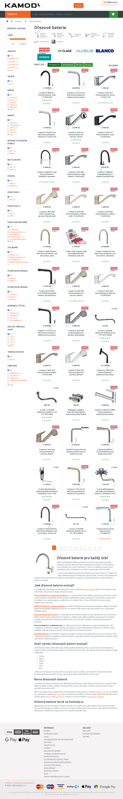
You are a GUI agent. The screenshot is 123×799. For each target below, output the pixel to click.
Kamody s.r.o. (21, 785)
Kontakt (47, 748)
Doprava (59, 14)
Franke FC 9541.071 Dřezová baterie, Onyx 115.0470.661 (105, 135)
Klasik (13, 278)
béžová (48, 697)
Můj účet (87, 731)
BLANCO (13, 68)
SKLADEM (113, 65)
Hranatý (14, 186)
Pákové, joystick (17, 257)
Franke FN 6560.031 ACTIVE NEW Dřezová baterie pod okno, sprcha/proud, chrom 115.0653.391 (105, 454)
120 (12, 339)
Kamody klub (49, 745)
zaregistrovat (113, 4)
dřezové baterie (90, 589)
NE (13, 151)
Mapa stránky (49, 768)
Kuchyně (18, 21)
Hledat (78, 5)
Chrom (14, 123)
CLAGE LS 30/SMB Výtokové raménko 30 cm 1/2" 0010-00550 (76, 531)
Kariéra (47, 731)
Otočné (14, 313)
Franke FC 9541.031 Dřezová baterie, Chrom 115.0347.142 (105, 95)
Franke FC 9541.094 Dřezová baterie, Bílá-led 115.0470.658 (105, 293)
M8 (12, 216)
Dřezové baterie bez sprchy (45, 615)
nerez (13, 100)
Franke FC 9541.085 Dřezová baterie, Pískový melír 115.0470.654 (76, 214)
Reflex (13, 281)
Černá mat (15, 125)
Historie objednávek (91, 734)
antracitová (60, 697)
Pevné (14, 318)
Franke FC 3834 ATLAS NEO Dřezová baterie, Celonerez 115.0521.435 (46, 135)
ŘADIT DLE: (39, 64)
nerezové (98, 692)
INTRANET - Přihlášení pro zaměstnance (19, 783)
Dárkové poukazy (51, 757)
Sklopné (14, 316)
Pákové (14, 255)
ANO (12, 153)
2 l (12, 84)
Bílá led (14, 107)
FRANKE (14, 59)
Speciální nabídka (46, 14)
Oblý (13, 183)
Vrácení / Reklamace (52, 765)
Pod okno (15, 376)
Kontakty (68, 14)
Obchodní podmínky (52, 751)
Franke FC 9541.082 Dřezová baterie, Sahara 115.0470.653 (105, 214)
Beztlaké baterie (41, 634)
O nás (46, 737)
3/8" (12, 213)
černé (60, 694)
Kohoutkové (15, 260)
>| (98, 548)
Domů (35, 14)
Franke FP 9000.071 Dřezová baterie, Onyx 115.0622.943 (47, 95)
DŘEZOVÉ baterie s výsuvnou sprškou (49, 606)
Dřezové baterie (35, 21)
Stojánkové (16, 373)
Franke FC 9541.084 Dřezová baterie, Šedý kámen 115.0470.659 (76, 174)
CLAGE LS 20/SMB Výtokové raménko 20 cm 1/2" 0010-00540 (105, 333)
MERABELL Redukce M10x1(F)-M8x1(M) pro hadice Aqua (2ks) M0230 (76, 412)
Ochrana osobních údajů (55, 754)
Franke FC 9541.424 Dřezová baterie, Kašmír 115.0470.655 (46, 372)
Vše (10, 56)
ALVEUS (13, 65)
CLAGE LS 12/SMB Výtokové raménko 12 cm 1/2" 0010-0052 (47, 412)
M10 (12, 200)
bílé (55, 694)
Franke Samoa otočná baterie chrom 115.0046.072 (105, 531)
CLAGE (13, 62)
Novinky (86, 737)
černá (13, 102)
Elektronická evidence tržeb (56, 759)
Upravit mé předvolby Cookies (57, 777)
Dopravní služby (51, 734)
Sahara (13, 105)
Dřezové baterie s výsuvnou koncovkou (50, 595)
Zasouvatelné (16, 320)
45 (12, 344)
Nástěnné (14, 378)
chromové (107, 692)
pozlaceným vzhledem (95, 697)
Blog (46, 774)
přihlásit (103, 4)
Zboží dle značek (51, 771)
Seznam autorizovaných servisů (57, 762)
